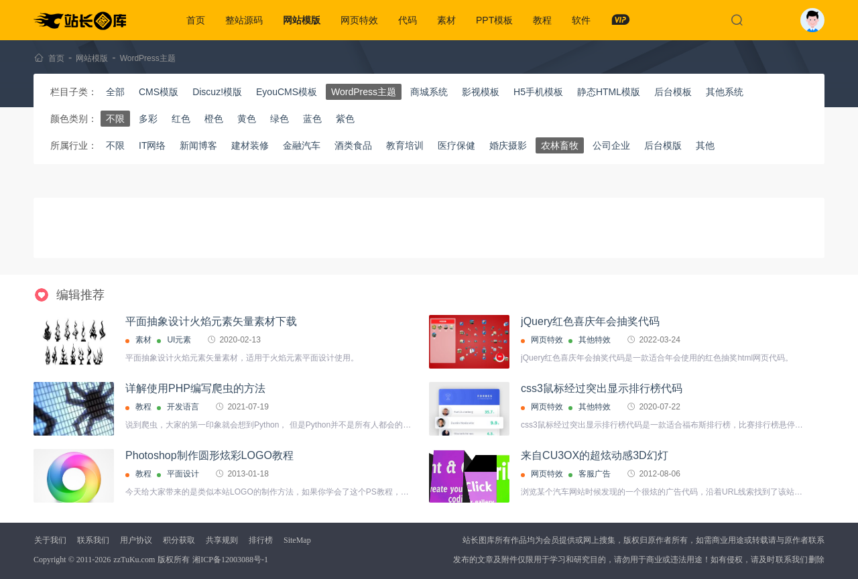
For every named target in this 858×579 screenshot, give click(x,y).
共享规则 (222, 540)
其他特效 (594, 339)
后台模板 (673, 91)
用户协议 (136, 540)
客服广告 (594, 473)
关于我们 (50, 540)
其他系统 (724, 91)
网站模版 (301, 20)
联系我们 (93, 540)
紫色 (345, 118)
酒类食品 (353, 145)
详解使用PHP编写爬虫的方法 (195, 388)
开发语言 (183, 406)
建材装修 (250, 145)
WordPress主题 (148, 58)
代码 (407, 20)
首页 (195, 20)
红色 (181, 118)
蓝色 (312, 118)
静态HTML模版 (608, 91)
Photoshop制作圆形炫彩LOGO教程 (209, 455)
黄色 (246, 118)
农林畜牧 (559, 145)
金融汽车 (301, 145)
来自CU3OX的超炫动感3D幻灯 (594, 455)
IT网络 (152, 145)
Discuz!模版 (217, 91)
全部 (115, 91)
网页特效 (359, 20)
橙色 (213, 118)
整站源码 (244, 20)
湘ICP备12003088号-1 (230, 559)
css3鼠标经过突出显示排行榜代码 (601, 388)
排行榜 (261, 540)
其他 (705, 145)
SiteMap (297, 540)
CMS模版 (158, 91)
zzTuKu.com (134, 559)
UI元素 (179, 339)
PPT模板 (494, 20)
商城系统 (429, 91)
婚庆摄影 (508, 145)
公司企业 (611, 145)
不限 (115, 118)
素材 (446, 20)
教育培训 (405, 145)
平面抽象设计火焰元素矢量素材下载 (211, 321)
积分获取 (179, 540)
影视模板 (480, 91)
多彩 (148, 118)
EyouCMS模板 (286, 91)
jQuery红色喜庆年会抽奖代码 (590, 321)
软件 (581, 20)
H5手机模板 (538, 91)
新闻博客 (198, 145)
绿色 (279, 118)
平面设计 (183, 473)
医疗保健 (456, 145)
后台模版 (663, 145)
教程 (542, 20)
